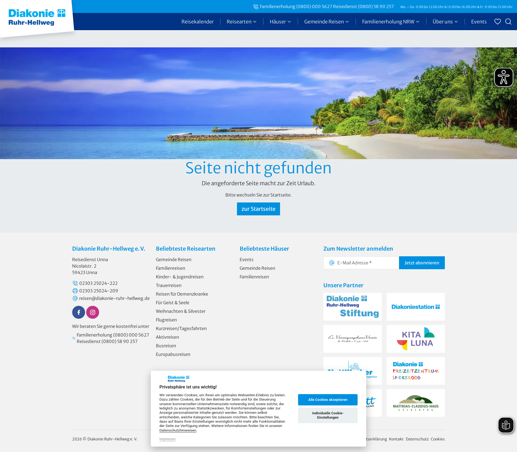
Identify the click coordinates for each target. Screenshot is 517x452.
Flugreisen (166, 320)
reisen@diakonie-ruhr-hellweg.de (111, 298)
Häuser (280, 22)
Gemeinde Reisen (326, 22)
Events (479, 22)
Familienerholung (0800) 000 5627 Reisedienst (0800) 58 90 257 (323, 6)
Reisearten (242, 22)
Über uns (445, 22)
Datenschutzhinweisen (177, 430)
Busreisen (166, 345)
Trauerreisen (168, 285)
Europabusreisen (173, 354)
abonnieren (422, 262)
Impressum (167, 439)
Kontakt (396, 439)
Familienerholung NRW (391, 22)
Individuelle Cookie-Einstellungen (327, 415)
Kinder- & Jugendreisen (180, 276)
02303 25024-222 (95, 283)
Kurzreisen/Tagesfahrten (181, 328)
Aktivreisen (167, 337)
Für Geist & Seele (172, 302)
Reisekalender (197, 22)
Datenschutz (417, 439)
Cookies (438, 439)
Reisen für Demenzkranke (182, 294)
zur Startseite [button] (258, 208)
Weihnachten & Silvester (180, 311)
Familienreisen (170, 268)
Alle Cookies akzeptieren (327, 400)
